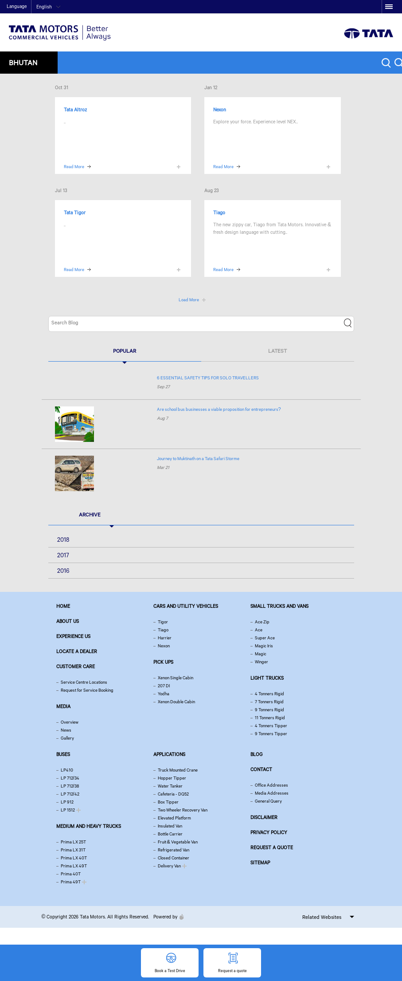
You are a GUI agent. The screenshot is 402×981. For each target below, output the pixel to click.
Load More (189, 300)
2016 (63, 571)
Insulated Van (170, 826)
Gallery (67, 738)
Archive (90, 514)
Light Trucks (267, 678)
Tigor (163, 622)
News (66, 730)
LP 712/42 (70, 794)
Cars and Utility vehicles (185, 606)
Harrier (165, 638)
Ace (258, 630)
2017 (63, 555)
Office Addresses (271, 785)
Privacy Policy (268, 832)
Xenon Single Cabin (175, 678)
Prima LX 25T (73, 842)
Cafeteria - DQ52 (173, 794)
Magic (260, 654)
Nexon (164, 646)
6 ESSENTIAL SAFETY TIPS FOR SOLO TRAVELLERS (208, 378)
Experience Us (73, 636)
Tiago (163, 630)
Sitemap (260, 862)
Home (312, 7)
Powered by (166, 917)
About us (67, 621)
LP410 (67, 770)
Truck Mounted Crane (178, 770)
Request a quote (271, 847)
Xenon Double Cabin (176, 702)
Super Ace (265, 638)
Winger (261, 662)
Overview (69, 722)
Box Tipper (168, 802)
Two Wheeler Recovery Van (182, 810)
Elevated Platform (174, 818)
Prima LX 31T (73, 850)
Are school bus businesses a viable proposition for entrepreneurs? (219, 409)
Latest (277, 350)
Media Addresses (272, 793)
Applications (169, 754)
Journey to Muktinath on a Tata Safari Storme (198, 458)
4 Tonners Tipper (271, 726)
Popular (124, 350)
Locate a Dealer (76, 651)
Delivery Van (169, 866)
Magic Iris (264, 646)
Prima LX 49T (74, 866)
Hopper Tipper (172, 778)
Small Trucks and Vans (279, 606)
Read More (74, 166)
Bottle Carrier (170, 834)
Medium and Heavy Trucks (88, 826)
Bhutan (23, 62)
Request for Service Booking (87, 690)
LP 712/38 (70, 786)
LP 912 (67, 802)
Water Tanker (170, 786)
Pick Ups (163, 662)
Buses (63, 754)
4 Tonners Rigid (269, 694)
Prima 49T (71, 882)
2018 (63, 540)
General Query (268, 801)
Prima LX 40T (74, 858)
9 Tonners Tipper (271, 734)
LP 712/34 (70, 778)
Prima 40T (71, 874)
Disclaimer (263, 817)
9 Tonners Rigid (269, 710)
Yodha (163, 694)
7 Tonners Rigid (269, 702)
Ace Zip (262, 622)
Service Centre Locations (84, 682)
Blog (256, 754)
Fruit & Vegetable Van (178, 842)
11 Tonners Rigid (270, 718)
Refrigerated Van (173, 850)
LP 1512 (68, 810)
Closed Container (173, 858)
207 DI (164, 686)
